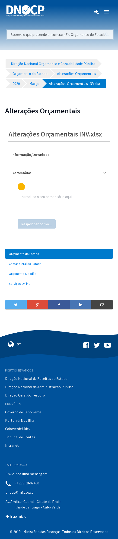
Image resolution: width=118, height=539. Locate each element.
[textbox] (59, 204)
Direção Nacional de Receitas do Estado (36, 378)
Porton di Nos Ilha (19, 420)
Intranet (12, 445)
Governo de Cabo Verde (23, 412)
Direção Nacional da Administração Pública (39, 386)
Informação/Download (31, 154)
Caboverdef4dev (17, 428)
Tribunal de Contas (20, 437)
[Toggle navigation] (51, 12)
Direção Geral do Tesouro (25, 395)
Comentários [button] (59, 173)
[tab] (59, 173)
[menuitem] (59, 254)
